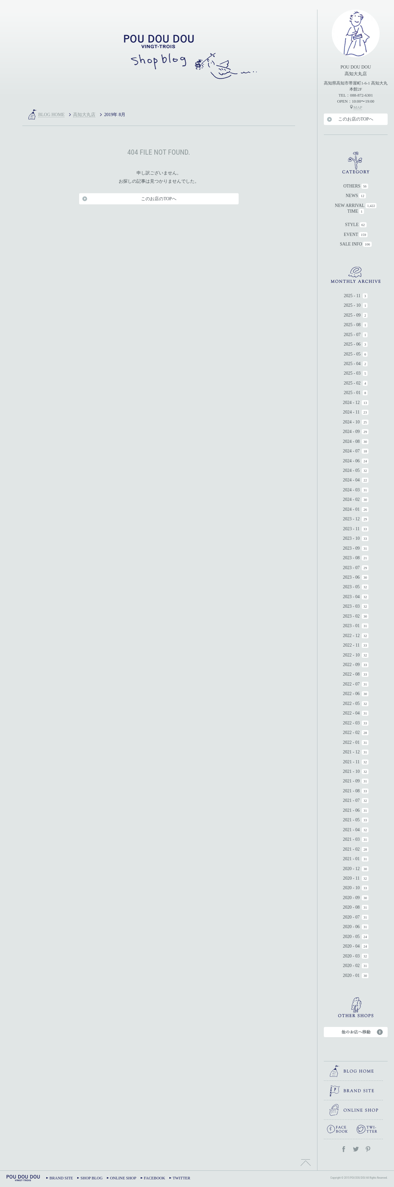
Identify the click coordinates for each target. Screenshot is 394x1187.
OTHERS (351, 186)
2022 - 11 (351, 645)
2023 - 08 (351, 557)
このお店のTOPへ (355, 119)
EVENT (351, 234)
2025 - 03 (352, 373)
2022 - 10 (351, 655)
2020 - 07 (351, 917)
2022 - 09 (351, 664)
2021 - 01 (351, 858)
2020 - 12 (351, 868)
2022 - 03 (351, 723)
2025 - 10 (352, 305)
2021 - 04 (351, 829)
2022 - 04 (351, 713)
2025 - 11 (352, 295)
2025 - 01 (352, 392)
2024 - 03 (351, 489)
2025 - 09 (352, 315)
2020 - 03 (351, 956)
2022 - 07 (351, 684)
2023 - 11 (351, 528)
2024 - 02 (351, 499)
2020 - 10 (351, 887)
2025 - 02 (352, 383)
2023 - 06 (351, 577)
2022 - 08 (351, 674)
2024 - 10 (351, 422)
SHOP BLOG (91, 1178)
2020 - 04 (351, 946)
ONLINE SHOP (123, 1178)
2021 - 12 (351, 752)
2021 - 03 (351, 839)
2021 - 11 (351, 761)
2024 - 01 (351, 509)
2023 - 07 (351, 567)
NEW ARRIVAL (350, 205)
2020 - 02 (351, 965)
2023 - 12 (351, 519)
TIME (352, 211)
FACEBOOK (154, 1178)
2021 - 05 (351, 819)
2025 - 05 (352, 354)
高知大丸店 (84, 114)
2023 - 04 (351, 596)
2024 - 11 (351, 412)
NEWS (352, 195)
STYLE (352, 224)
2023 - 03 (351, 606)
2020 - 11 (351, 878)
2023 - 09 (351, 548)
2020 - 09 (351, 897)
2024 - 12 (351, 402)
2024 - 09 (351, 431)
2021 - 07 (351, 800)
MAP (357, 107)
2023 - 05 (351, 586)
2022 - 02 (351, 732)
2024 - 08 (351, 441)
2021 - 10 (351, 771)
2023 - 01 (351, 625)
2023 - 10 (351, 538)
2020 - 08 (351, 907)
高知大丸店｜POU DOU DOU (159, 55)
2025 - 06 (352, 344)
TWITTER (181, 1178)
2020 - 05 (351, 936)
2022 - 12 (351, 635)
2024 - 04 (351, 480)
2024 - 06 (351, 460)
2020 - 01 (351, 975)
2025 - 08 (352, 324)
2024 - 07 (351, 451)
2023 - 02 (351, 616)
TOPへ (305, 1161)
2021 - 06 (351, 810)
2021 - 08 (351, 790)
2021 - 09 (351, 781)
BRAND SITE (61, 1178)
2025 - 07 (352, 334)
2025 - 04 (352, 363)
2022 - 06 (351, 693)
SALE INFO (351, 244)
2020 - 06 (351, 926)
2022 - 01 (351, 742)
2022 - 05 (351, 703)
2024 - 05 (351, 470)
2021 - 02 (351, 849)
